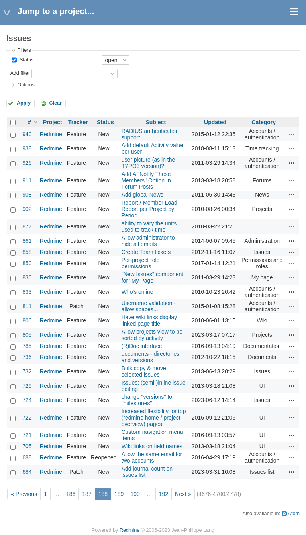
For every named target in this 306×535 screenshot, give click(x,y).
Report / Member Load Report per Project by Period (149, 209)
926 (26, 163)
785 (26, 346)
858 (26, 252)
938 (26, 148)
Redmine (51, 134)
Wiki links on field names (152, 446)
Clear (55, 103)
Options (25, 85)
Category (263, 122)
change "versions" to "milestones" (147, 400)
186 (70, 494)
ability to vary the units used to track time (149, 226)
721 (26, 435)
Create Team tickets (146, 252)
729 (26, 386)
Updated (215, 122)
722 (26, 417)
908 (26, 194)
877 (26, 226)
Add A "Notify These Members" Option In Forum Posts (146, 180)
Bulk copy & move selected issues (144, 371)
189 (119, 494)
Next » (183, 494)
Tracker (78, 122)
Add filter (20, 73)
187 (86, 494)
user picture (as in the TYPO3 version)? (148, 162)
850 (26, 263)
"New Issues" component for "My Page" (152, 277)
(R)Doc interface (142, 346)
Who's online (137, 292)
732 (26, 371)
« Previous (24, 494)
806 (26, 320)
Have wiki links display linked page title (149, 320)
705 (26, 446)
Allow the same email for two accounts (152, 457)
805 (26, 335)
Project (52, 122)
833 (26, 292)
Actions (291, 134)
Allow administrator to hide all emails (148, 240)
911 (26, 180)
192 (163, 494)
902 (26, 209)
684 (26, 472)
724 (26, 400)
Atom (294, 513)
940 (26, 134)
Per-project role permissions (141, 263)
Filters (24, 50)
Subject (155, 122)
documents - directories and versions (151, 357)
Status (25, 59)
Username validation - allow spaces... (149, 306)
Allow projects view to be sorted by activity (152, 334)
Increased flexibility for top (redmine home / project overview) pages (154, 417)
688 (26, 457)
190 (134, 494)
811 (26, 306)
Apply (24, 103)
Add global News (142, 194)
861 (26, 241)
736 (26, 357)
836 (26, 277)
